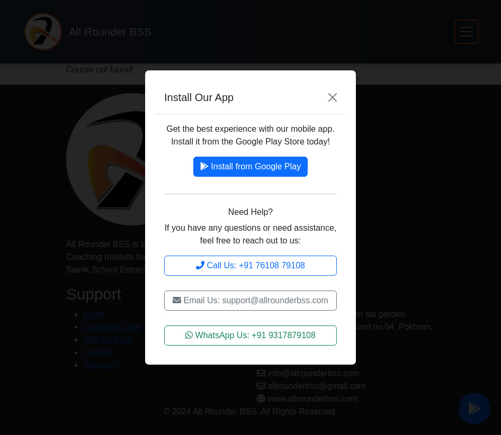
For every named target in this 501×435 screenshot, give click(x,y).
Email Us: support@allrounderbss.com (250, 300)
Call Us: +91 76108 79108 (250, 265)
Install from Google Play (250, 166)
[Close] (332, 97)
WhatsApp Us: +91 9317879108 (250, 335)
